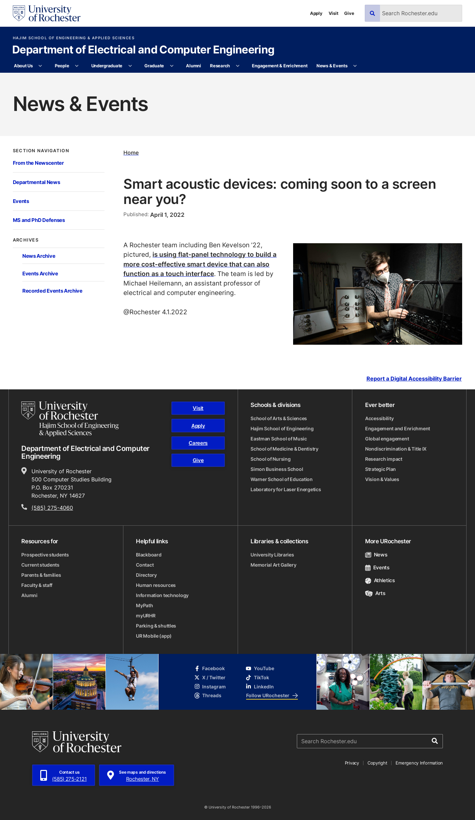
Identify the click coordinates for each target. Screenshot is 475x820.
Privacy (352, 763)
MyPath (144, 605)
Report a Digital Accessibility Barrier (414, 378)
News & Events (332, 66)
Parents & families (41, 575)
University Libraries (272, 554)
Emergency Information (419, 763)
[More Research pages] (237, 66)
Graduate (154, 66)
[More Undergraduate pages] (130, 66)
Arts (375, 593)
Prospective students (45, 554)
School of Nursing (270, 459)
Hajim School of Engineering (282, 428)
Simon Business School (277, 469)
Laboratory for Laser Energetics (286, 489)
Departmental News (36, 182)
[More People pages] (76, 66)
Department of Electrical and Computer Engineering (143, 50)
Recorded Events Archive (52, 290)
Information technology (162, 595)
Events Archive (40, 273)
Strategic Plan (380, 469)
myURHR (145, 615)
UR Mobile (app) (154, 636)
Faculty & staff (36, 585)
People (62, 66)
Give (349, 13)
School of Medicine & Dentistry (284, 449)
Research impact (383, 459)
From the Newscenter (38, 162)
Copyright (377, 763)
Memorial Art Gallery (273, 565)
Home (131, 152)
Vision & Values (382, 479)
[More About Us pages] (40, 66)
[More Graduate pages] (171, 66)
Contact (144, 565)
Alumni (193, 66)
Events (21, 201)
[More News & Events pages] (355, 66)
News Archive (38, 255)
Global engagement (387, 438)
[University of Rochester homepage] (46, 13)
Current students (40, 565)
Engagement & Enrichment (279, 66)
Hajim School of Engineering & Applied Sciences (74, 38)
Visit (333, 13)
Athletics (380, 580)
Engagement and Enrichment (397, 428)
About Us (23, 66)
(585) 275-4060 (52, 507)
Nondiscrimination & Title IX (396, 449)
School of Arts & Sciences (279, 418)
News (376, 554)
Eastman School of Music (279, 438)
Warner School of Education (282, 479)
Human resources (156, 585)
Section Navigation (41, 151)
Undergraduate (107, 66)
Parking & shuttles (156, 625)
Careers (198, 443)
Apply (316, 13)
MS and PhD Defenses (39, 220)
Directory (146, 575)
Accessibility (379, 418)
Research (220, 66)
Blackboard (148, 554)
